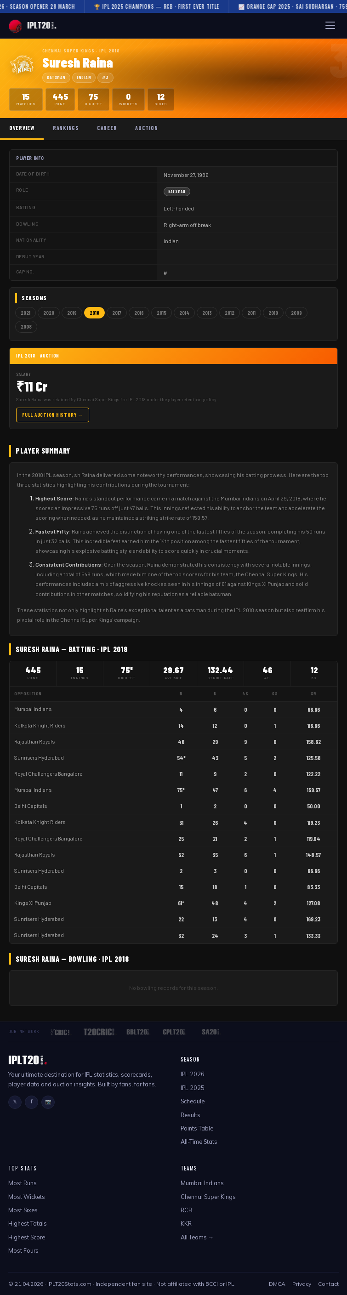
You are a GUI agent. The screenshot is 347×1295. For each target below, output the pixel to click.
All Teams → (197, 1237)
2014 (184, 313)
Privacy (301, 1283)
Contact (328, 1283)
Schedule (193, 1101)
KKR (186, 1223)
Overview (21, 128)
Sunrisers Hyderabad (39, 758)
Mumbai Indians (32, 709)
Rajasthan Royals (34, 741)
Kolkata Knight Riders (39, 725)
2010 (273, 313)
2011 (251, 313)
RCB (187, 1210)
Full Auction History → (52, 415)
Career (107, 128)
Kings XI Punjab (32, 903)
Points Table (197, 1128)
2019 (72, 313)
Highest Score (26, 1237)
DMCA (277, 1283)
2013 (207, 313)
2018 (94, 313)
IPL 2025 (193, 1087)
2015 (161, 313)
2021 (25, 313)
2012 (229, 313)
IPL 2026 (193, 1074)
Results (190, 1115)
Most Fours (23, 1250)
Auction (146, 128)
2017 (116, 313)
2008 (26, 326)
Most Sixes (23, 1210)
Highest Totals (27, 1223)
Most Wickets (26, 1196)
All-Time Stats (199, 1141)
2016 (139, 313)
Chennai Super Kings (208, 1196)
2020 (48, 313)
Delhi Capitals (30, 806)
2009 (296, 313)
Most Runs (22, 1183)
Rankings (66, 128)
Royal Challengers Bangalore (48, 774)
